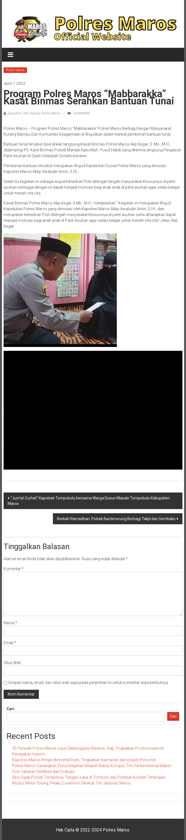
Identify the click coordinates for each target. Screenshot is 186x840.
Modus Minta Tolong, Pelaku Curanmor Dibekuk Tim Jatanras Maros (71, 783)
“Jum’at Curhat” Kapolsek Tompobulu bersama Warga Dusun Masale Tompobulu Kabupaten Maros (89, 501)
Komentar (14, 569)
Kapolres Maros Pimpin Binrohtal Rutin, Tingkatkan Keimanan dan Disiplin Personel (84, 760)
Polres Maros (15, 70)
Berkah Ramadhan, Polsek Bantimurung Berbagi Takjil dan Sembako (116, 519)
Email (10, 643)
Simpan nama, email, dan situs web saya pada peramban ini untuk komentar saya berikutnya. (88, 682)
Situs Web (12, 662)
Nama (10, 623)
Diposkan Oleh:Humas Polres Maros (33, 113)
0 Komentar (79, 113)
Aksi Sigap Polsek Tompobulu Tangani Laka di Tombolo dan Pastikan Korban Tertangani (89, 777)
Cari (10, 709)
